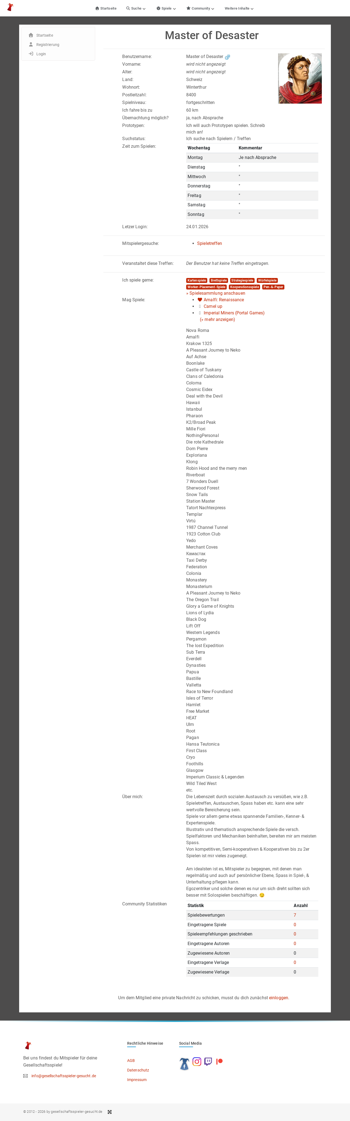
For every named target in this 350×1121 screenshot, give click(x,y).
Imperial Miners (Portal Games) (234, 312)
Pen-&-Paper (273, 287)
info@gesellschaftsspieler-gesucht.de (63, 1076)
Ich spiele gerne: (138, 280)
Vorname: (131, 64)
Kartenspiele (197, 280)
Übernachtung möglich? (145, 117)
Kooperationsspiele (244, 287)
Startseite (105, 8)
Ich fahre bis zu (137, 110)
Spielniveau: (134, 102)
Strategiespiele (242, 280)
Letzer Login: (134, 226)
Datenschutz (138, 1070)
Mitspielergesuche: (140, 243)
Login (41, 54)
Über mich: (132, 796)
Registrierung (47, 44)
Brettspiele (219, 280)
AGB (131, 1060)
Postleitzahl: (134, 94)
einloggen (278, 997)
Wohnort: (131, 87)
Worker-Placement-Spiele (206, 287)
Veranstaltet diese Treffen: (148, 263)
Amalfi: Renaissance (224, 299)
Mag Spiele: (133, 299)
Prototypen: (133, 125)
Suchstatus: (133, 138)
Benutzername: (136, 56)
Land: (127, 79)
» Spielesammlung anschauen (215, 293)
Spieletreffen (209, 243)
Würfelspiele (267, 280)
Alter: (127, 71)
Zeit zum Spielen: (139, 146)
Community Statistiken (144, 903)
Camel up (213, 306)
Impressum (137, 1079)
